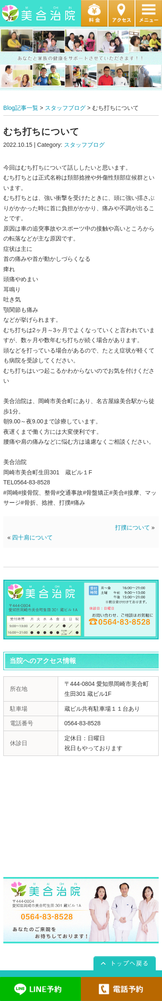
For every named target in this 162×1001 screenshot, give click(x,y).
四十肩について (32, 537)
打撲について (132, 527)
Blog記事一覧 (20, 107)
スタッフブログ (65, 107)
